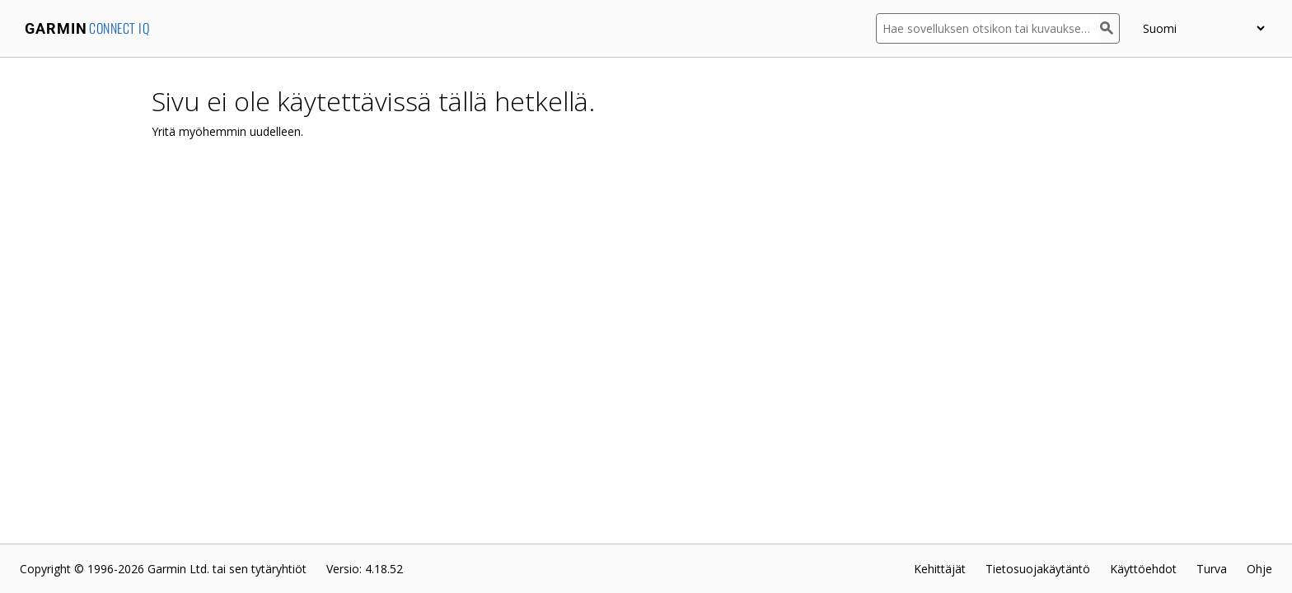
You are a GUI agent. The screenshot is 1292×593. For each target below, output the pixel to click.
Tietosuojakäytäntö (1037, 569)
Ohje (1259, 569)
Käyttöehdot (1143, 569)
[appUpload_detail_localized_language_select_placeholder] (1203, 28)
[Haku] (1110, 28)
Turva (1211, 569)
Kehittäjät (940, 569)
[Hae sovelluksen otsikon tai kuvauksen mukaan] (988, 28)
